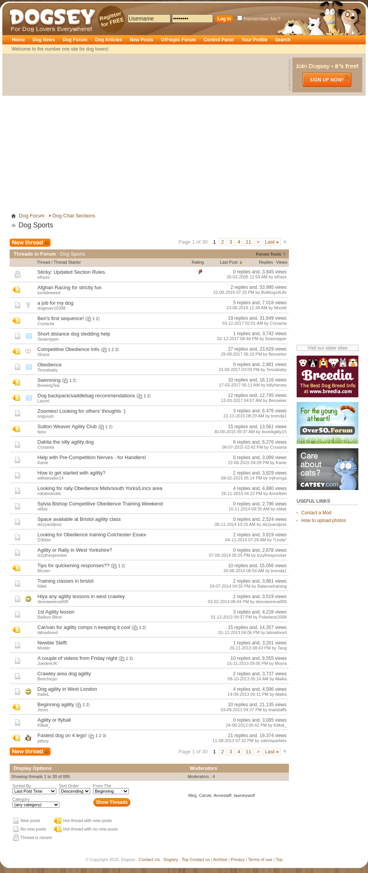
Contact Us (149, 859)
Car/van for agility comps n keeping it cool (83, 627)
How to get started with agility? (71, 473)
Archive (220, 859)
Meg (192, 795)
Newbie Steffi (52, 643)
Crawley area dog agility (64, 673)
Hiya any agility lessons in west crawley (81, 596)
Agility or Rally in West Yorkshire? (74, 550)
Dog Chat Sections (73, 216)
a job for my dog (55, 303)
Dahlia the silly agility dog (65, 442)
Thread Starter (67, 262)
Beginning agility (55, 704)
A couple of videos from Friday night (77, 658)
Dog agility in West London (67, 689)
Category (21, 799)
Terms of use (260, 859)
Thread (43, 262)
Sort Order (69, 785)
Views (281, 262)
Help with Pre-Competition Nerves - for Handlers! (91, 457)
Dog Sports (36, 225)
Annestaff (222, 795)
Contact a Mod (316, 512)
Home (18, 39)
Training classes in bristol (65, 581)
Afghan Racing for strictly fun (69, 287)
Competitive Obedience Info (68, 349)
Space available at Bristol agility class (79, 519)
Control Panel (219, 39)
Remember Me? (258, 19)
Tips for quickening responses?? (73, 565)
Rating (198, 262)
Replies (266, 262)
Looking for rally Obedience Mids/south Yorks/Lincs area (99, 488)
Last (272, 242)
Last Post (229, 262)
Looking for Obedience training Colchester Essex (91, 534)
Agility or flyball (54, 720)
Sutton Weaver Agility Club (67, 426)
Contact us (200, 859)
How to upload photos (323, 520)
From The (102, 785)
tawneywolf (244, 795)
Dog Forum (74, 39)
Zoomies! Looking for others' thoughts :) (81, 411)
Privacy (238, 859)
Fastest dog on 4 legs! (62, 735)
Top (185, 859)
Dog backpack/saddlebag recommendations (86, 395)
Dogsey (18, 6)
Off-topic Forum (178, 39)
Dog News (43, 39)
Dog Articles (108, 39)
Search (282, 39)
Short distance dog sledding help (73, 334)
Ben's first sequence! (60, 318)
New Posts (142, 39)
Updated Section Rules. (80, 272)
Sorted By (21, 785)
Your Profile (254, 39)
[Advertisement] (72, 130)
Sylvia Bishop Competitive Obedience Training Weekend (100, 504)
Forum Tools (268, 254)
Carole (205, 795)
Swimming (49, 380)
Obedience (49, 365)
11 (249, 242)
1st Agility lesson (55, 612)
